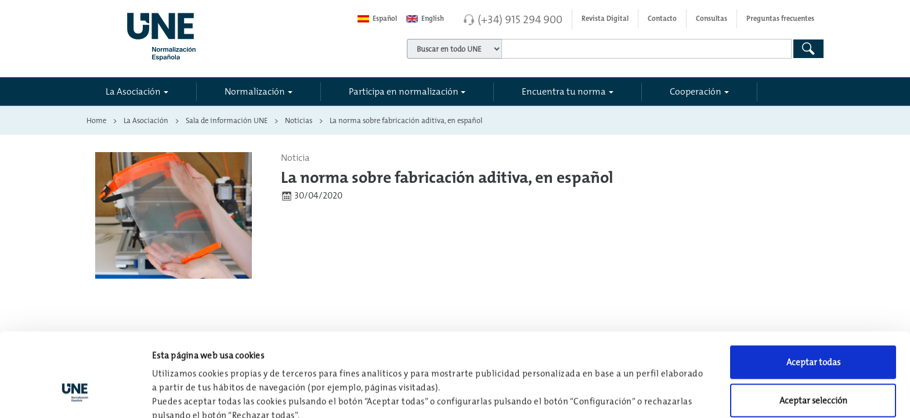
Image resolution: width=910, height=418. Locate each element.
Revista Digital (605, 18)
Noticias (298, 120)
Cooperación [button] (695, 91)
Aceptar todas (813, 290)
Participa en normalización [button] (403, 91)
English (425, 18)
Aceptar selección (813, 328)
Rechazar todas (813, 366)
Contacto (662, 18)
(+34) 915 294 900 (520, 19)
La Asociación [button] (133, 91)
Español (377, 18)
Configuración (604, 395)
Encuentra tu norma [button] (564, 91)
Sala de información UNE (227, 120)
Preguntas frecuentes (780, 18)
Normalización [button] (255, 91)
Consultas (711, 18)
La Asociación (146, 120)
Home (96, 120)
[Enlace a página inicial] (212, 33)
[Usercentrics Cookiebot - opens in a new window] (75, 395)
